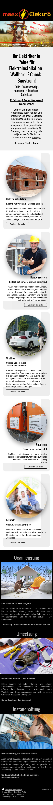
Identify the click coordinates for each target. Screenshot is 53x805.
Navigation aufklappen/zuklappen (26, 4)
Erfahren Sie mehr (17, 224)
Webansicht (46, 789)
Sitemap (19, 790)
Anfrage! (36, 137)
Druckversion (8, 790)
